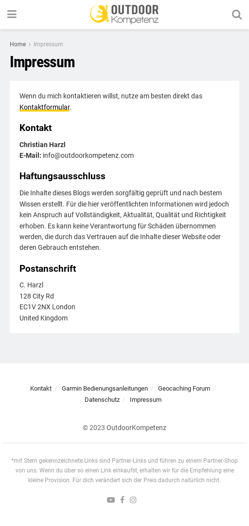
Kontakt (41, 388)
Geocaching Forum (184, 388)
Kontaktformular (44, 107)
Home (18, 44)
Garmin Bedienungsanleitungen (105, 388)
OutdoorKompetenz (136, 428)
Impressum (48, 44)
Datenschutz (102, 399)
